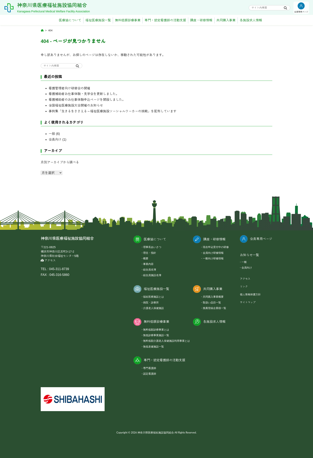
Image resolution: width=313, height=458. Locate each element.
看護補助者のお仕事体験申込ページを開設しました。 (87, 99)
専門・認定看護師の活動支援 (165, 20)
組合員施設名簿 (152, 275)
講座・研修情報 (201, 20)
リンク (244, 286)
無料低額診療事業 (128, 20)
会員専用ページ (261, 239)
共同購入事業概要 (213, 296)
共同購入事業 (226, 20)
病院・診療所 (151, 302)
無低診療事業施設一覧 (156, 335)
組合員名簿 (149, 269)
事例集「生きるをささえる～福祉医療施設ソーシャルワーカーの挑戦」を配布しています (112, 111)
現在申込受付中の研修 (216, 247)
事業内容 (148, 264)
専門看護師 (149, 368)
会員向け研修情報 (213, 252)
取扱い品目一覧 (212, 302)
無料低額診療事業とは (156, 329)
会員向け (55, 139)
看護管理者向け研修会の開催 (69, 88)
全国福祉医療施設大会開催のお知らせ (76, 105)
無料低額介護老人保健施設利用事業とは (166, 340)
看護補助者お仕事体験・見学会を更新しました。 (84, 94)
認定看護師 (149, 373)
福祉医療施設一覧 (98, 20)
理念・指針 (149, 252)
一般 (52, 133)
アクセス (48, 260)
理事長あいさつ (152, 247)
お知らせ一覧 (249, 255)
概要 (145, 258)
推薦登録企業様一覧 (214, 308)
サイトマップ (248, 302)
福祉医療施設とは (153, 296)
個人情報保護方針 (250, 294)
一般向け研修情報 (213, 258)
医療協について (70, 20)
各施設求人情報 (251, 20)
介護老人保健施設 (153, 308)
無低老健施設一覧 (153, 346)
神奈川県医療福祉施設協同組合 (55, 5)
